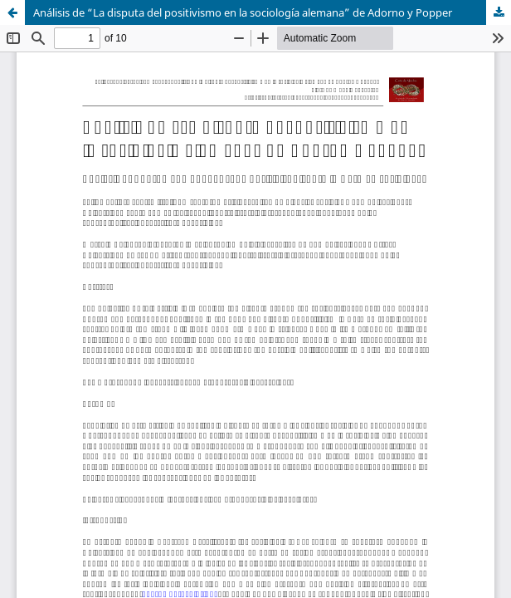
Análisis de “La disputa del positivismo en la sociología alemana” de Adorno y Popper (242, 12)
